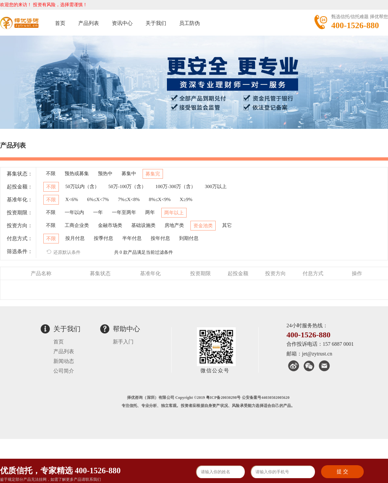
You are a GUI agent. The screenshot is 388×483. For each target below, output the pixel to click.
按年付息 (160, 238)
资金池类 (203, 225)
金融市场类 (110, 225)
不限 (51, 173)
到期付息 (189, 238)
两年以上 (174, 212)
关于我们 (156, 23)
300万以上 (216, 186)
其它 (227, 225)
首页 (60, 23)
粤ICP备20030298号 (223, 397)
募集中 (129, 173)
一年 (98, 212)
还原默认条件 (64, 252)
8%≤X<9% (160, 199)
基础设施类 (143, 225)
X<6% (71, 199)
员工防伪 (189, 23)
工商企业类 (77, 225)
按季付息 (103, 238)
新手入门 (123, 341)
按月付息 (75, 238)
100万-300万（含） (176, 186)
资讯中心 (122, 23)
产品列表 (88, 23)
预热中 (105, 173)
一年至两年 (124, 212)
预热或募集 (77, 173)
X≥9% (186, 199)
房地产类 (174, 225)
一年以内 (74, 212)
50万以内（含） (82, 186)
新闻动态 (63, 361)
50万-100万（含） (127, 186)
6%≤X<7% (98, 199)
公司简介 (63, 371)
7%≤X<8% (129, 199)
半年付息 (132, 238)
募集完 (153, 173)
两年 (150, 212)
